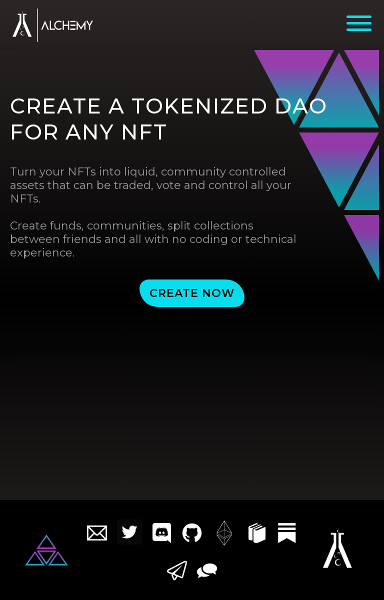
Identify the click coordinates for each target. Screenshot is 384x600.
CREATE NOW (192, 293)
